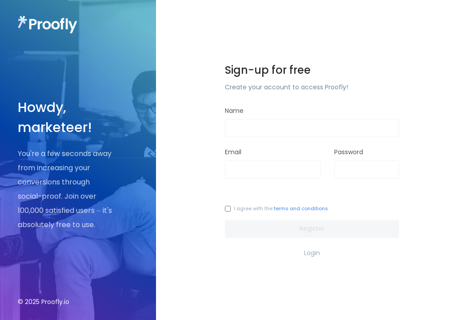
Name (234, 110)
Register (312, 228)
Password (348, 152)
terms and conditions (301, 208)
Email (233, 152)
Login (312, 252)
